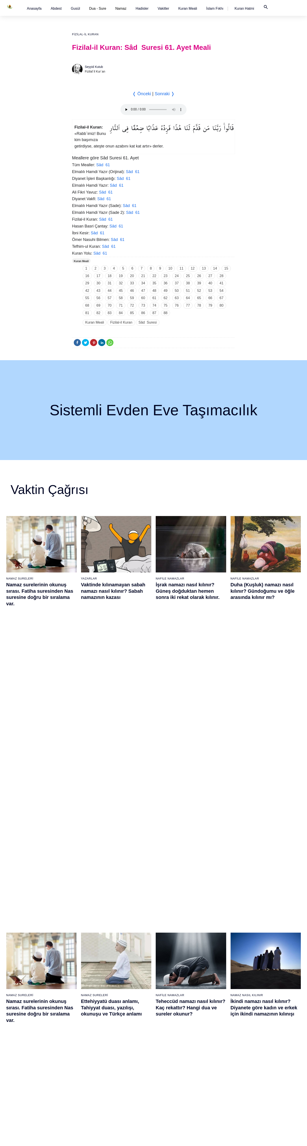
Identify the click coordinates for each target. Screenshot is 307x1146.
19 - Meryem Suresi (34, 1103)
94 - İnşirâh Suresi (214, 1096)
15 (226, 268)
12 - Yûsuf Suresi (32, 1049)
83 (110, 313)
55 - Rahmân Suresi (125, 1088)
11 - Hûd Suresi (31, 1042)
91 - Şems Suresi (214, 1072)
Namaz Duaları (93, 790)
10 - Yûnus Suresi (32, 1034)
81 (87, 313)
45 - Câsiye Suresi (124, 1011)
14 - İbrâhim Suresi (33, 1065)
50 (177, 291)
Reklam (219, 1138)
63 (177, 298)
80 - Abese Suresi (214, 987)
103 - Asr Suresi (259, 1018)
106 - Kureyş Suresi (262, 1042)
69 (98, 305)
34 (143, 283)
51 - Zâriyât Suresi (124, 1057)
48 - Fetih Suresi (123, 1034)
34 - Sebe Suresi (77, 1072)
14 (215, 268)
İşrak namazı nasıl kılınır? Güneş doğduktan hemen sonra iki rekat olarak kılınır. (188, 591)
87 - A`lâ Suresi (213, 1042)
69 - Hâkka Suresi (169, 1049)
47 (143, 291)
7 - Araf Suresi (29, 1011)
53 (210, 291)
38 (188, 283)
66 (210, 298)
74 (154, 305)
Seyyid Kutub (94, 67)
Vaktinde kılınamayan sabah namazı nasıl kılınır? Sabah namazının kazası (113, 591)
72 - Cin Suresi (167, 1072)
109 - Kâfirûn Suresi (262, 1065)
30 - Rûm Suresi (77, 1042)
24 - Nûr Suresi (76, 995)
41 (222, 283)
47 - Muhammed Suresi (127, 1026)
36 (166, 283)
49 (166, 291)
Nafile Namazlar (170, 578)
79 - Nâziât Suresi (215, 980)
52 (199, 291)
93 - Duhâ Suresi (214, 1088)
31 (110, 283)
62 (166, 298)
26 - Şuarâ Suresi (77, 1011)
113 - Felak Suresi (261, 1096)
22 (154, 276)
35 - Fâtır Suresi (76, 1080)
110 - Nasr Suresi (260, 1072)
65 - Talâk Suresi (169, 1018)
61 (154, 298)
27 (210, 276)
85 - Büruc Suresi (214, 1026)
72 (132, 305)
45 (121, 291)
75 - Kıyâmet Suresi (171, 1096)
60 (143, 298)
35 (154, 283)
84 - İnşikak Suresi (215, 1018)
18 (110, 276)
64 (188, 298)
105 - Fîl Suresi (259, 1034)
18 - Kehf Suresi (31, 1096)
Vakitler (163, 8)
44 (110, 291)
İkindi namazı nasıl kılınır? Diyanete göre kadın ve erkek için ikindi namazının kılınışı (264, 697)
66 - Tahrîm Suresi (170, 1026)
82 (98, 313)
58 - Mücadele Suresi (172, 964)
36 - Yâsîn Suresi (77, 1088)
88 (166, 313)
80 (222, 305)
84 (121, 313)
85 (132, 313)
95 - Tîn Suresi (212, 1103)
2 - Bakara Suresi (32, 972)
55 (87, 298)
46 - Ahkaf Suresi (123, 1018)
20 (132, 276)
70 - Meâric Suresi (170, 1057)
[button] (34, 8)
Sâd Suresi (148, 322)
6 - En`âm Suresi (32, 1003)
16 (87, 276)
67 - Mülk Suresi (168, 1034)
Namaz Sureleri (19, 578)
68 (87, 305)
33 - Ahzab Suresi (77, 1065)
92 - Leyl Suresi (213, 1080)
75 (166, 305)
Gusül (75, 8)
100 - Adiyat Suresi (261, 995)
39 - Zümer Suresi (123, 964)
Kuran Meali (187, 8)
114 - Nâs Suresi (260, 1103)
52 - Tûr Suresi (121, 1065)
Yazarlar (89, 578)
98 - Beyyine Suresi (262, 980)
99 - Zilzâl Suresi (260, 987)
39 (199, 283)
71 (121, 305)
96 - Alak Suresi (259, 964)
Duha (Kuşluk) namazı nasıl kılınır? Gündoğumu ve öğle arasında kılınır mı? (263, 591)
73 (143, 305)
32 (121, 283)
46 (132, 291)
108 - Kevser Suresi (262, 1057)
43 (98, 291)
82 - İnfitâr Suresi (214, 1003)
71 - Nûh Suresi (168, 1065)
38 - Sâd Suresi (76, 1103)
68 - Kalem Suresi (169, 1042)
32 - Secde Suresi (78, 1057)
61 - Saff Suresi (168, 987)
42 (87, 291)
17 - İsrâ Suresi (31, 1088)
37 (177, 283)
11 (181, 268)
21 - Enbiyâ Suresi (78, 972)
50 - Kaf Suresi (122, 1049)
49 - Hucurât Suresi (125, 1042)
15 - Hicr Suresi (31, 1072)
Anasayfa (34, 8)
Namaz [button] (121, 8)
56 (98, 298)
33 (132, 283)
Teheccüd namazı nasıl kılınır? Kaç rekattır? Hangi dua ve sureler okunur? (190, 697)
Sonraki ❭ (164, 93)
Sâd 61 (103, 165)
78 (199, 305)
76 (177, 305)
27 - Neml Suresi (77, 1018)
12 (193, 268)
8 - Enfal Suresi (30, 1018)
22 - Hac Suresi (76, 980)
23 (166, 276)
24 (177, 276)
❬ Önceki (141, 93)
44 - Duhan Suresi (123, 1003)
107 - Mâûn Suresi (261, 1049)
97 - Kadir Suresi (260, 972)
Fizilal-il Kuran (85, 34)
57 (110, 298)
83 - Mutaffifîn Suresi (217, 1011)
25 (188, 276)
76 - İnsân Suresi (169, 1103)
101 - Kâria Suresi (261, 1003)
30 (98, 283)
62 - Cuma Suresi (169, 995)
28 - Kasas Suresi (77, 1026)
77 (188, 305)
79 (210, 305)
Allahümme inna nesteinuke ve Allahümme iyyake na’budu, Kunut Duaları (116, 803)
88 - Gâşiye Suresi (215, 1049)
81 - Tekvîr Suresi (214, 995)
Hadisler (142, 8)
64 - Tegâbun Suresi (171, 1011)
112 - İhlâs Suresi (260, 1088)
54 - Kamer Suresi (124, 1080)
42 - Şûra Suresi (122, 987)
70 (110, 305)
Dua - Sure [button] (97, 8)
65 (199, 298)
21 (143, 276)
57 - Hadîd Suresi (123, 1103)
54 (222, 291)
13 (204, 268)
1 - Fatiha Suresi (31, 964)
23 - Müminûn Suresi (80, 987)
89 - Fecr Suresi (213, 1057)
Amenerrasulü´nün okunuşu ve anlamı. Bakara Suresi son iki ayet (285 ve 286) (189, 803)
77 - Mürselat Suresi (216, 964)
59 (132, 298)
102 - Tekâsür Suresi (262, 1011)
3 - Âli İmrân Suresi (33, 980)
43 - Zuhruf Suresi (124, 995)
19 (121, 276)
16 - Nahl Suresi (31, 1080)
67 (222, 298)
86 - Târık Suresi (214, 1034)
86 (143, 313)
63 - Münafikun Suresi (172, 1003)
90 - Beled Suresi (214, 1065)
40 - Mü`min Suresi (124, 972)
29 (87, 283)
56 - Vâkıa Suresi (123, 1096)
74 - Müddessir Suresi (172, 1088)
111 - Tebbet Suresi (262, 1080)
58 (121, 298)
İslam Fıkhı (214, 8)
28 (222, 276)
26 (199, 276)
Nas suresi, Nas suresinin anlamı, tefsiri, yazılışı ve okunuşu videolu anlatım (35, 803)
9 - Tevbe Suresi (31, 1026)
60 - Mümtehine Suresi (172, 980)
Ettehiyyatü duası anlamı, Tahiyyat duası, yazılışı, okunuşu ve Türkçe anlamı (111, 697)
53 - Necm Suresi (123, 1072)
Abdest (56, 8)
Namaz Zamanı (274, 1138)
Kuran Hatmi (244, 8)
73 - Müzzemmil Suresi (173, 1080)
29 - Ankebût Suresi (79, 1034)
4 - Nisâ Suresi (30, 987)
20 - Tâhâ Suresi (77, 964)
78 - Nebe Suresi (214, 972)
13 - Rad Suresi (31, 1057)
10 (170, 268)
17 (98, 276)
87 (154, 313)
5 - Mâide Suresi (31, 995)
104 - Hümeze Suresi (263, 1026)
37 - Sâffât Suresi (77, 1096)
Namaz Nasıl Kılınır (247, 684)
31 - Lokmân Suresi (79, 1049)
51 (188, 291)
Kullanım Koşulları (197, 1138)
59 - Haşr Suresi (168, 972)
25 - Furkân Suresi (78, 1003)
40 (210, 283)
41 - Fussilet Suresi (125, 980)
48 (154, 291)
